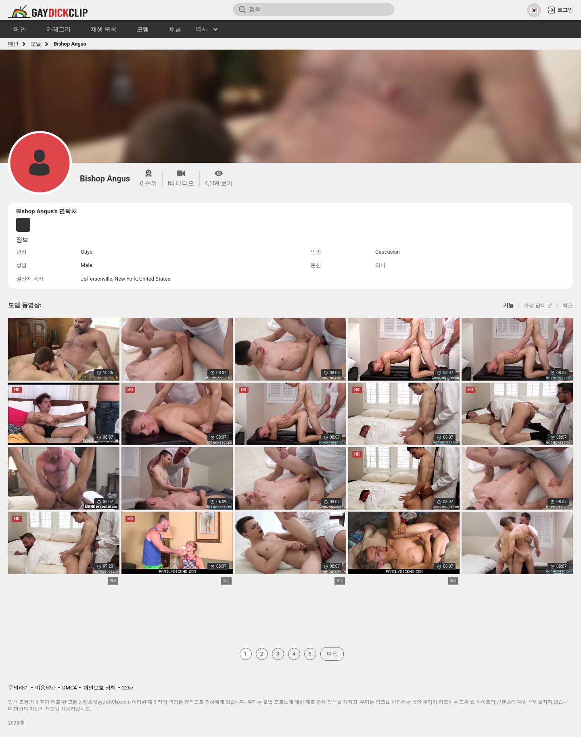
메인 (13, 44)
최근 (567, 305)
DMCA (69, 688)
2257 (128, 688)
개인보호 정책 (99, 688)
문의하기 (18, 688)
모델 (36, 44)
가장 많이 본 (538, 305)
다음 (332, 654)
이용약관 (45, 688)
